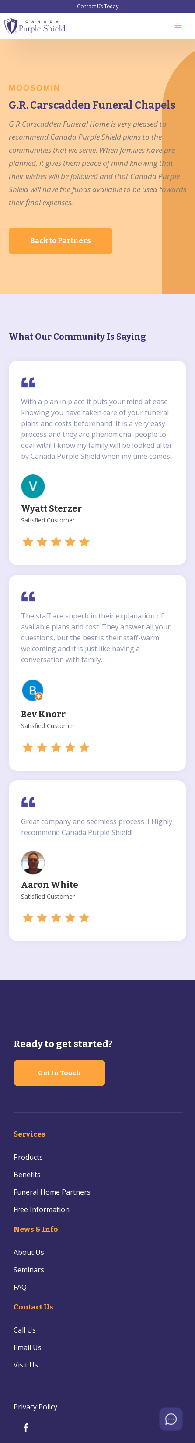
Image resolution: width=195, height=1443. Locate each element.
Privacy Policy (35, 1407)
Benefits (27, 1174)
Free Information (42, 1209)
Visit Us (26, 1365)
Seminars (29, 1270)
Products (28, 1157)
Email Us (28, 1347)
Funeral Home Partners (52, 1192)
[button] (178, 26)
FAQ (20, 1287)
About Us (29, 1252)
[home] (35, 26)
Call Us (25, 1330)
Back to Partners (60, 241)
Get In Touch (59, 1073)
